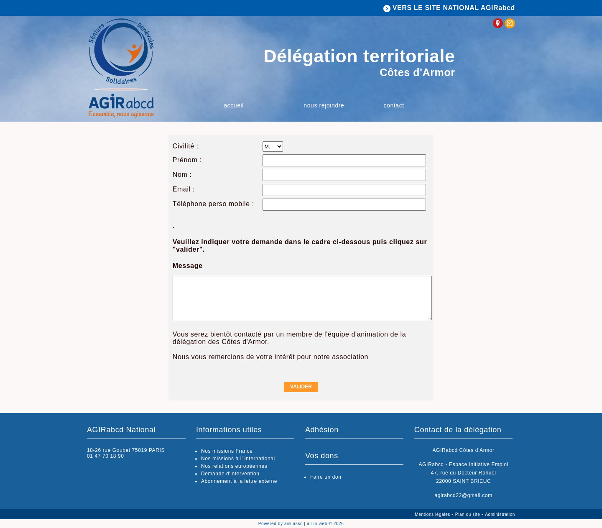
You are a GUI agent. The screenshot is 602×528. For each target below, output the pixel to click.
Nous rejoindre (324, 105)
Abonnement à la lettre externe (239, 481)
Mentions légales (433, 514)
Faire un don (326, 477)
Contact (393, 105)
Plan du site (468, 514)
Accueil (234, 105)
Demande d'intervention (230, 474)
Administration (500, 514)
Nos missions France (227, 451)
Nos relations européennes (234, 466)
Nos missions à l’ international (238, 459)
